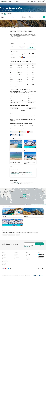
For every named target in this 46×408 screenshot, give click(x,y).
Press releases (16, 257)
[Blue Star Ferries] (22, 132)
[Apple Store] (41, 256)
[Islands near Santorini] (16, 145)
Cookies (13, 275)
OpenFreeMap (34, 204)
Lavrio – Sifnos (36, 232)
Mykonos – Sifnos (29, 232)
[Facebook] (37, 268)
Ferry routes (8, 27)
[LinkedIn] (43, 268)
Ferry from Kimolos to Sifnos (15, 27)
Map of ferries (17, 182)
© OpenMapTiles (38, 204)
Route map (4, 263)
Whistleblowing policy (21, 275)
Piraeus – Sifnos (5, 232)
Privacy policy (16, 275)
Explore (17, 1)
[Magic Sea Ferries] (14, 135)
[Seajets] (20, 135)
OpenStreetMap (44, 204)
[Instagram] (39, 268)
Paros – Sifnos (18, 232)
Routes (3, 258)
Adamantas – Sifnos (12, 232)
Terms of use (9, 275)
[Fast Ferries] (30, 132)
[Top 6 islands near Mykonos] (29, 145)
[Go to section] (13, 31)
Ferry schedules (4, 260)
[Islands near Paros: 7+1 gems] (16, 158)
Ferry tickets (4, 27)
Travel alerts (28, 259)
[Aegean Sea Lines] (14, 132)
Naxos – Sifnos (24, 232)
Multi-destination (9, 13)
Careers (15, 258)
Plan (14, 1)
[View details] (19, 244)
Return (5, 13)
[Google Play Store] (41, 254)
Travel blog (4, 255)
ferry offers (27, 115)
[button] (14, 108)
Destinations (4, 257)
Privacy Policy (39, 245)
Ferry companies (4, 261)
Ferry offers (10, 1)
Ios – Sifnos (17, 234)
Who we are (16, 254)
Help (32, 1)
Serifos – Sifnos (5, 234)
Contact (27, 257)
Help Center (28, 255)
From (2, 16)
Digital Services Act (27, 275)
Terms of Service (26, 246)
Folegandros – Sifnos (12, 234)
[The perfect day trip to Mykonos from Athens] (29, 158)
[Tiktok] (41, 268)
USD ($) (39, 1)
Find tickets (31, 47)
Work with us (16, 255)
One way (2, 13)
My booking (28, 1)
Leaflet (32, 204)
